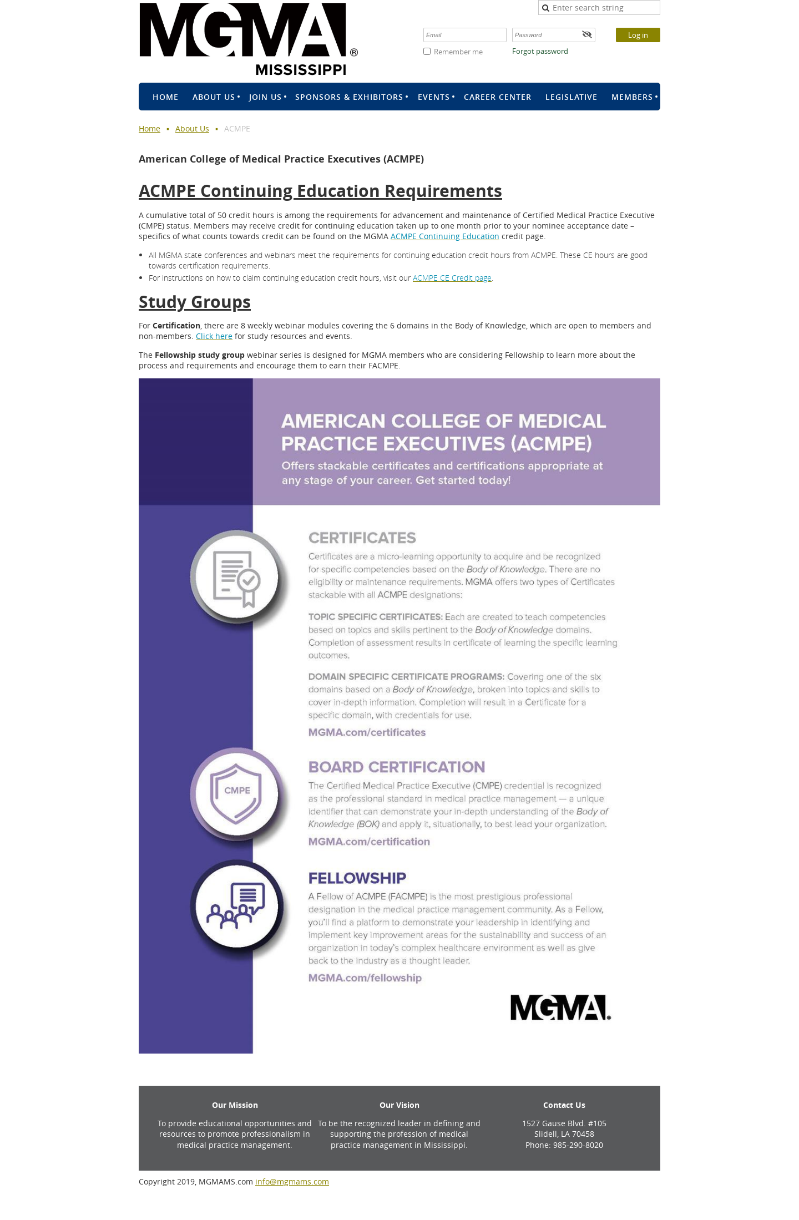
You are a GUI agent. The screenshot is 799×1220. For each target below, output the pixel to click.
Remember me (458, 52)
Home (149, 128)
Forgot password (540, 51)
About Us (192, 128)
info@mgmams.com (292, 1181)
